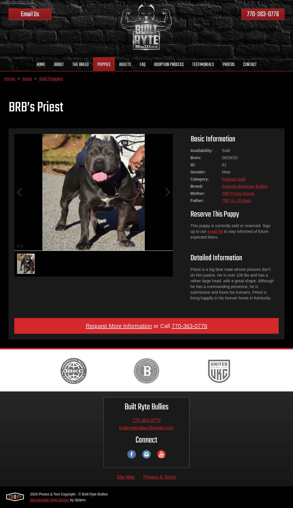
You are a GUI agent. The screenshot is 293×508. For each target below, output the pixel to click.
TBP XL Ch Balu (236, 200)
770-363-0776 (263, 14)
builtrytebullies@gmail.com (146, 427)
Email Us (30, 14)
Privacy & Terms (159, 477)
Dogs (27, 78)
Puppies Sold (234, 179)
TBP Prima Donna (238, 193)
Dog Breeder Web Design (49, 500)
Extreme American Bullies (245, 186)
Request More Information (119, 326)
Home (9, 78)
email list (215, 231)
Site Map (126, 477)
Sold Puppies (51, 78)
